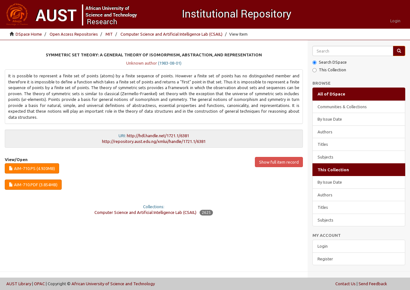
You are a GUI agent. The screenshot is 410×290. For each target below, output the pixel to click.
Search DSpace (329, 62)
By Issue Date (330, 119)
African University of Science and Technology (113, 283)
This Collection (329, 69)
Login (323, 246)
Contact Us (345, 283)
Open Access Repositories (74, 34)
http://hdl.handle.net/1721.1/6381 (158, 135)
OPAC (39, 283)
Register (325, 259)
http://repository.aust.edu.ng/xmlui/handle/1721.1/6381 (154, 141)
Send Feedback (373, 283)
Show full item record (279, 162)
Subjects (325, 157)
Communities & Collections (342, 106)
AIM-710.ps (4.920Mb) (32, 168)
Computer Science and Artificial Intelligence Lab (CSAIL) (171, 34)
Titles (323, 144)
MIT (109, 34)
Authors (325, 132)
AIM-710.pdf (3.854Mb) (33, 184)
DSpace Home (29, 34)
